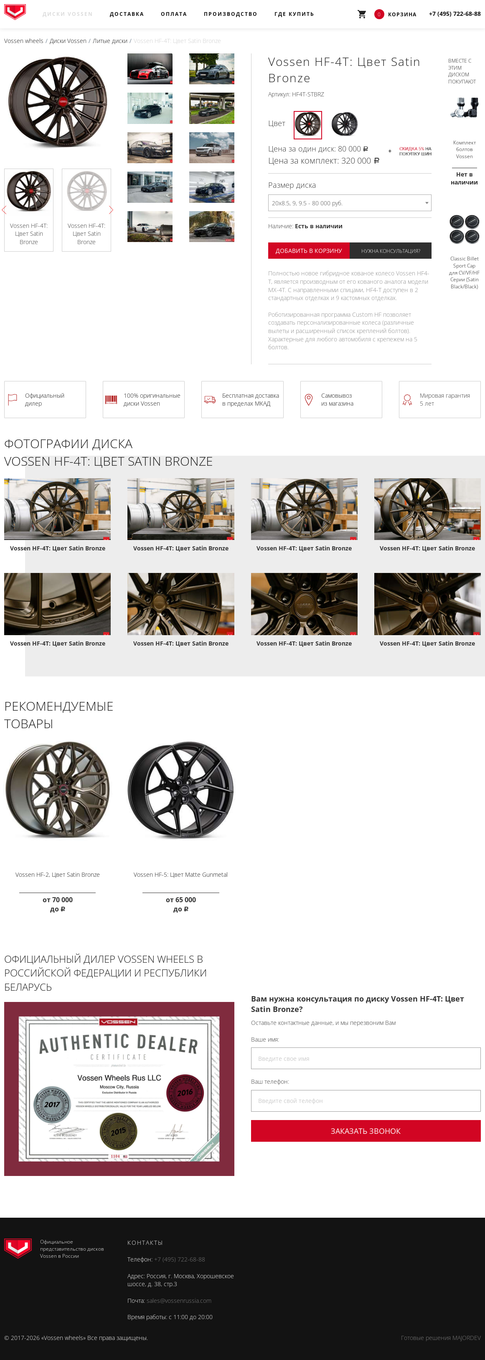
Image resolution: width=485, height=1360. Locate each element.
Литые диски (110, 41)
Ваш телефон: (270, 1078)
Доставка (127, 14)
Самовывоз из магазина (337, 399)
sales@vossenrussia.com (179, 1298)
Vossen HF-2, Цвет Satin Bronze (57, 872)
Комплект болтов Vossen (464, 146)
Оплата (174, 14)
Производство (231, 14)
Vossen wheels (23, 41)
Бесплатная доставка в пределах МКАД (250, 399)
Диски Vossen (68, 14)
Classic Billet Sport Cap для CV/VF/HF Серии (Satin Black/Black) (464, 269)
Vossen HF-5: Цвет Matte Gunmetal (181, 872)
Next (109, 210)
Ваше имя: (265, 1036)
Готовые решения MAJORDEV (441, 1335)
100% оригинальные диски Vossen (152, 399)
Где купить (294, 14)
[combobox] (350, 202)
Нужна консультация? (390, 251)
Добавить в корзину (309, 251)
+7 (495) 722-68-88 (179, 1256)
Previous (6, 210)
